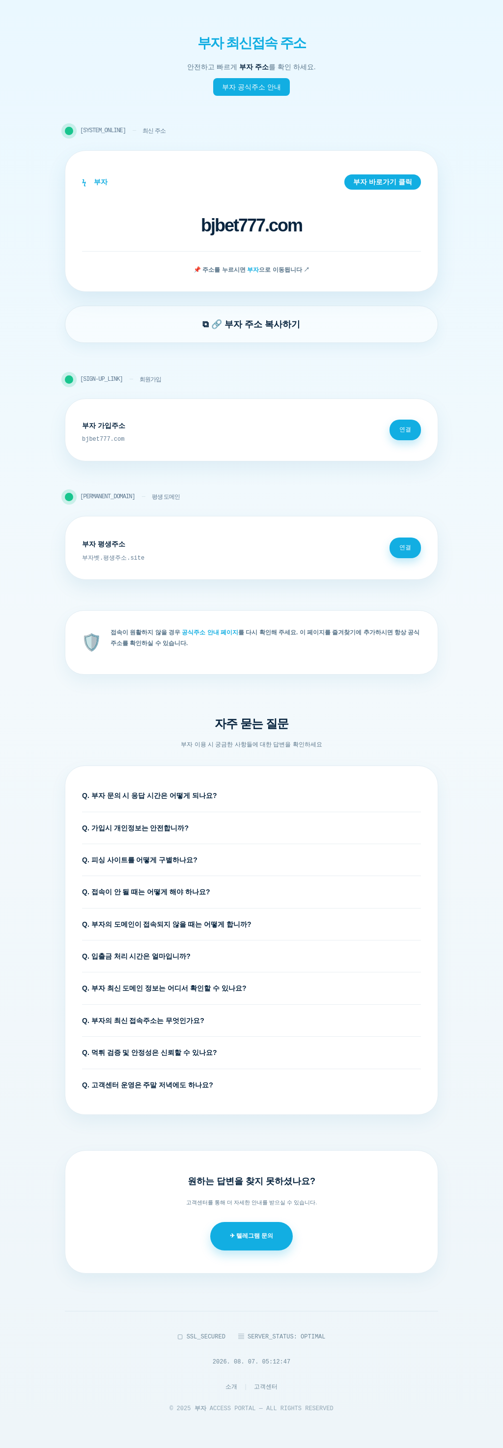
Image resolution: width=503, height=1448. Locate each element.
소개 (231, 1386)
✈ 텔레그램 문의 (252, 1235)
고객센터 (266, 1386)
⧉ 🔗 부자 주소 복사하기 (251, 324)
